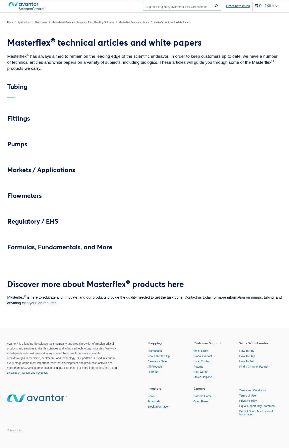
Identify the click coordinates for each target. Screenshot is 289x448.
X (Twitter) (24, 372)
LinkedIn (12, 372)
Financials (154, 401)
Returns (198, 366)
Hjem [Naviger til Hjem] (10, 22)
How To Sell (246, 361)
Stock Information (158, 406)
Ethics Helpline (202, 377)
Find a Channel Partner (253, 366)
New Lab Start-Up (159, 356)
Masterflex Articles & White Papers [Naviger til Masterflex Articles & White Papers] (172, 22)
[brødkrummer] (98, 22)
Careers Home (202, 396)
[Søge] (178, 6)
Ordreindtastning (238, 6)
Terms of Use (247, 395)
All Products (155, 366)
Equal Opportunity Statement (257, 406)
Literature (153, 371)
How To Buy (246, 350)
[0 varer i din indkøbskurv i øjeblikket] (266, 6)
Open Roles (200, 401)
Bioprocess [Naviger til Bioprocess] (41, 22)
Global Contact (202, 356)
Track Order (200, 350)
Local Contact (202, 361)
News (151, 396)
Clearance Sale (157, 361)
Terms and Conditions (252, 390)
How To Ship (247, 356)
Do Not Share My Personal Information (256, 413)
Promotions (155, 350)
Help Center (201, 371)
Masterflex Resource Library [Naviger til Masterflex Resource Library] (134, 22)
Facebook (42, 372)
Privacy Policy (248, 400)
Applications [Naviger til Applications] (24, 22)
